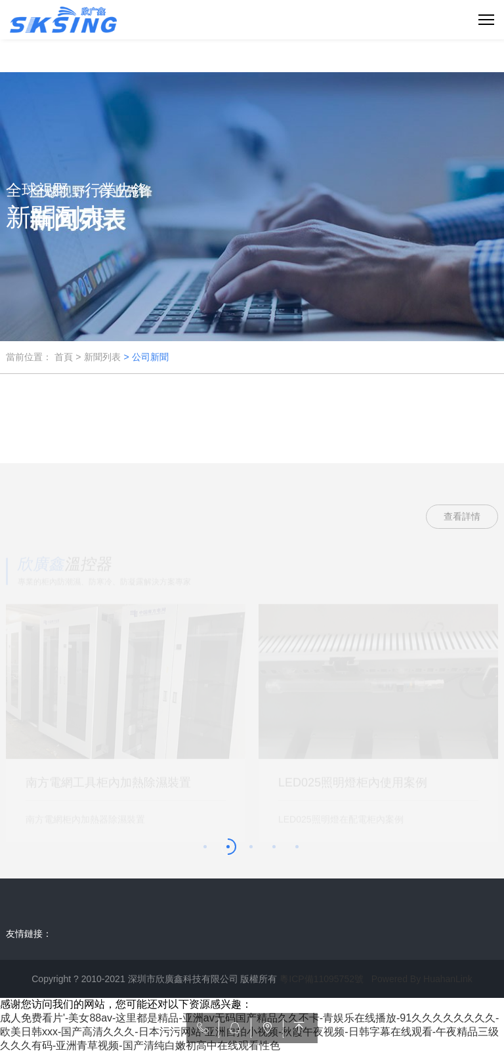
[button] (206, 848)
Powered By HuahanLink (421, 979)
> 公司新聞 (145, 357)
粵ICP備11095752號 (322, 979)
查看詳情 (462, 516)
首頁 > (67, 357)
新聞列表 (102, 357)
